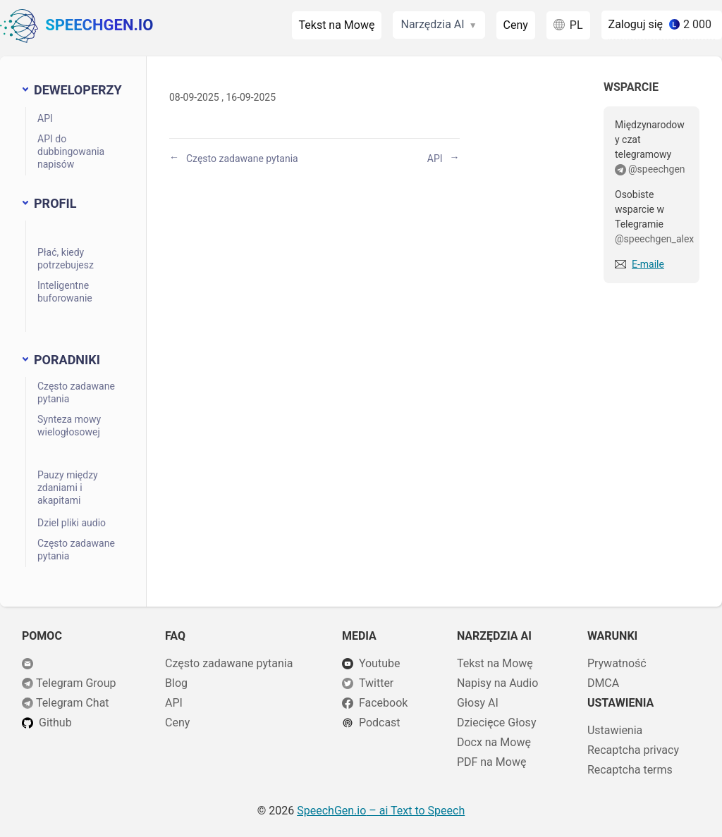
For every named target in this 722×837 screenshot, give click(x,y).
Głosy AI (477, 702)
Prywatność (617, 663)
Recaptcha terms (630, 769)
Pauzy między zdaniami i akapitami (67, 487)
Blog (176, 683)
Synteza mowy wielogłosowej (69, 426)
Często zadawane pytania (76, 392)
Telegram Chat (72, 702)
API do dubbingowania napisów (70, 151)
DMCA (603, 683)
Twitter (376, 683)
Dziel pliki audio (71, 522)
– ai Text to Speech (381, 810)
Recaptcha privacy (633, 750)
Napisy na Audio (498, 683)
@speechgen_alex (654, 238)
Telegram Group (76, 683)
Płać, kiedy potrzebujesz (65, 259)
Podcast (379, 722)
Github (55, 722)
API (45, 118)
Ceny (515, 25)
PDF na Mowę (492, 762)
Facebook (383, 702)
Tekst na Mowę (337, 25)
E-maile (648, 264)
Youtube (379, 663)
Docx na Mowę (494, 742)
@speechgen (656, 169)
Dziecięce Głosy (497, 722)
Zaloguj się (635, 24)
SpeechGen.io (76, 26)
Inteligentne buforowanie (64, 292)
